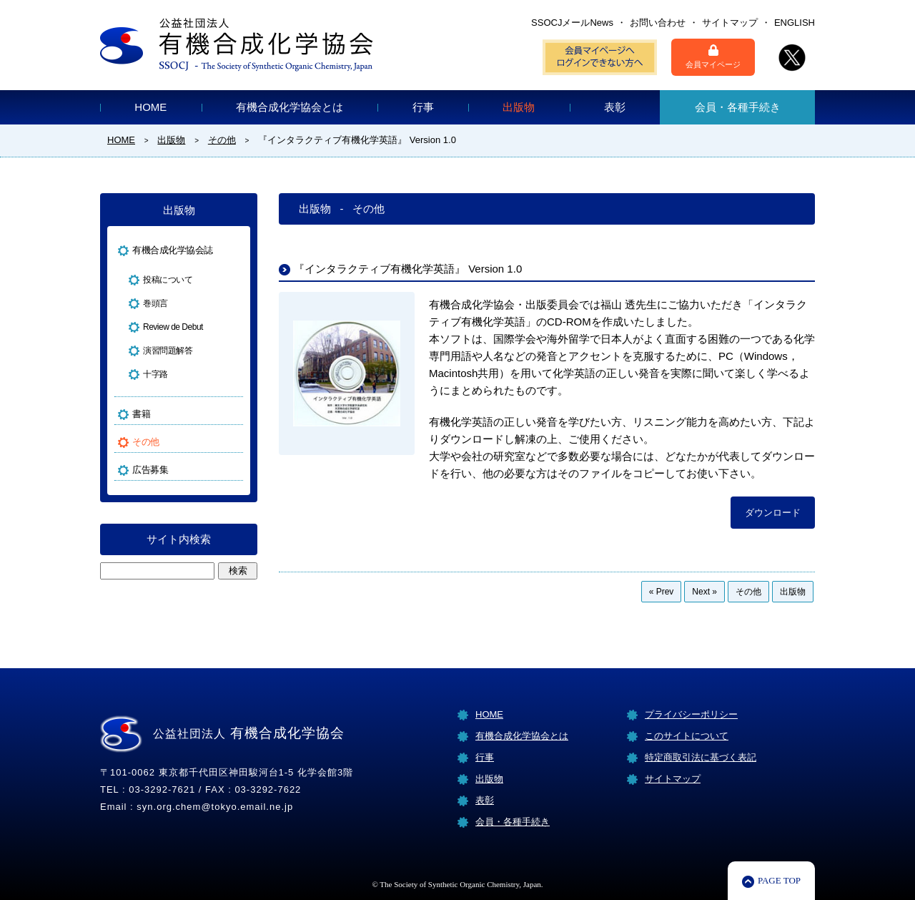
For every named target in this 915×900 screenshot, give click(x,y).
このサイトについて (686, 735)
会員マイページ (713, 56)
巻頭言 (155, 303)
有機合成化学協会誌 (172, 250)
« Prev (661, 592)
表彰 (614, 107)
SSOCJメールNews (572, 22)
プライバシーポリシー (691, 714)
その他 (748, 592)
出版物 (519, 107)
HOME (150, 107)
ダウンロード (773, 512)
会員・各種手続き (738, 107)
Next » (704, 592)
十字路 (155, 374)
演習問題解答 (167, 351)
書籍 (141, 414)
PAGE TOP (779, 880)
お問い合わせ (658, 22)
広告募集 (150, 469)
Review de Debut (173, 327)
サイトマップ (730, 22)
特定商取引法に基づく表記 (700, 757)
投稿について (167, 280)
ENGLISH (794, 22)
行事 (423, 107)
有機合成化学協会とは (289, 107)
